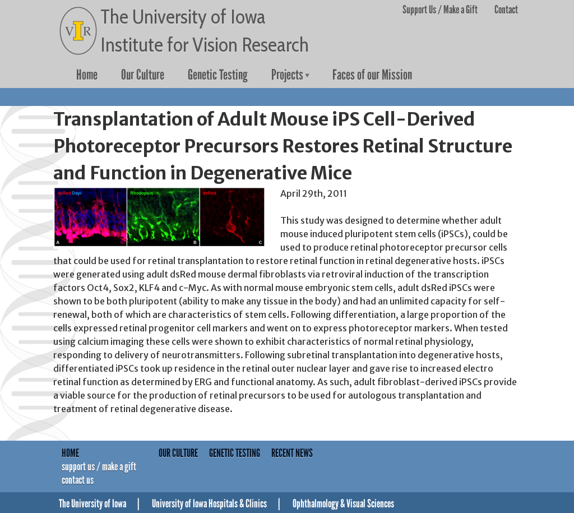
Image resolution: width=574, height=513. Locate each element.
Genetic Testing (218, 75)
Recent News (292, 453)
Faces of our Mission (372, 75)
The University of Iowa (92, 503)
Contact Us (78, 480)
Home (87, 75)
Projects (287, 75)
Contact (506, 9)
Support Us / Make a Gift (440, 9)
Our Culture (142, 75)
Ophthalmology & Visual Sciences (343, 503)
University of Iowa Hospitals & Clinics (209, 503)
